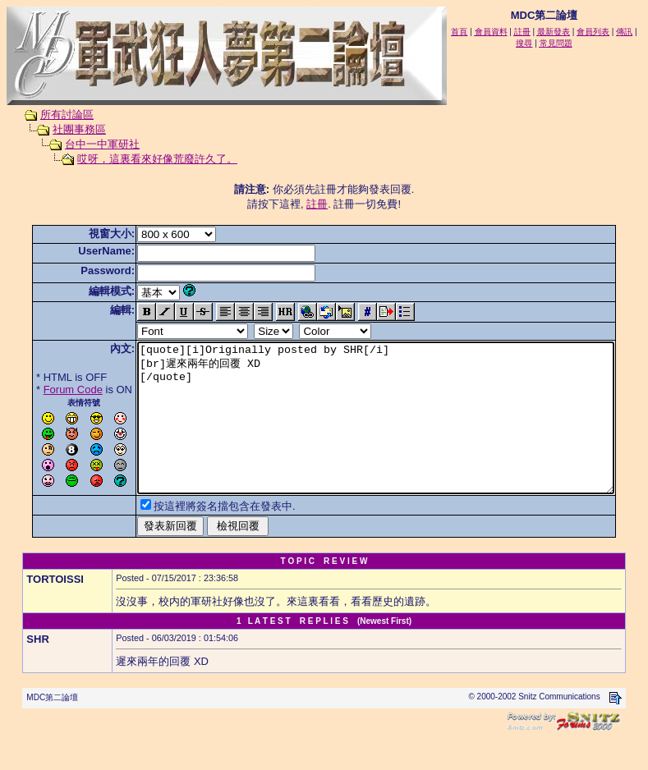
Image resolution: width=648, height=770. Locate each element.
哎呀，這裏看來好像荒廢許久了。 (142, 159)
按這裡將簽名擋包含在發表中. (199, 535)
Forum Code (47, 389)
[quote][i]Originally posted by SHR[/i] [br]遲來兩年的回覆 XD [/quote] (379, 432)
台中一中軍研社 (86, 144)
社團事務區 (63, 129)
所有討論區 (51, 114)
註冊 (320, 204)
